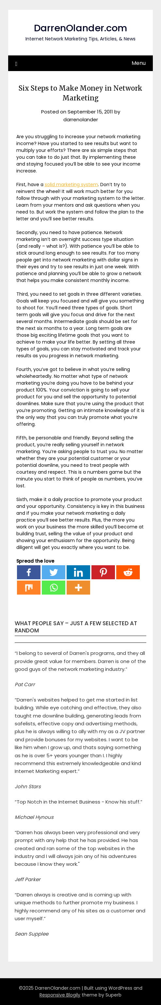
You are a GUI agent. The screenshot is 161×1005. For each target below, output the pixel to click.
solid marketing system (71, 184)
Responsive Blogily (60, 995)
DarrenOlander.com (80, 28)
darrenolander (80, 119)
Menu (139, 63)
